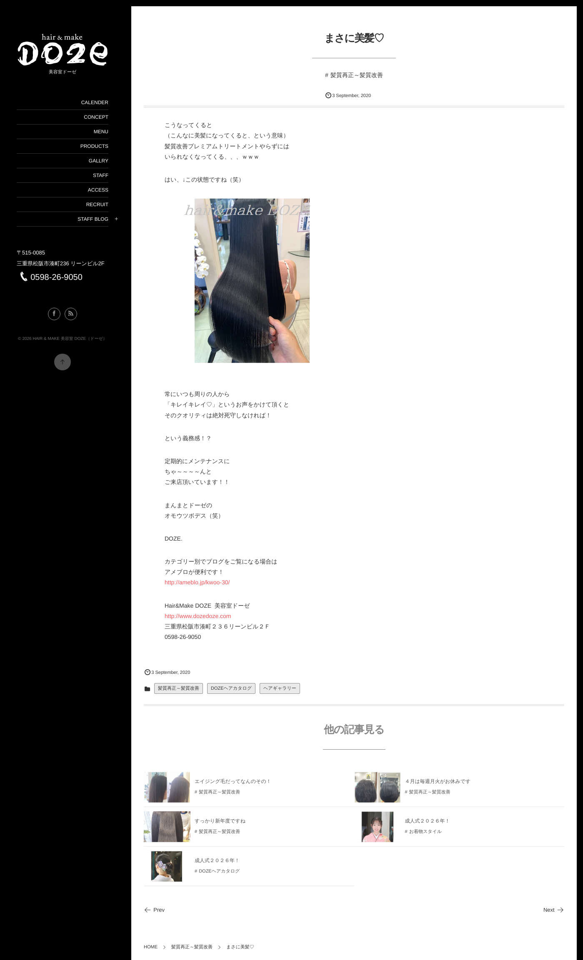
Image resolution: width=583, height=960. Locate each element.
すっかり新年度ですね (220, 824)
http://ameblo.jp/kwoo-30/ (197, 582)
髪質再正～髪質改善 (356, 75)
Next (553, 910)
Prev (154, 910)
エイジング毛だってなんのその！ (233, 784)
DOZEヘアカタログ (231, 688)
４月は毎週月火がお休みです (438, 784)
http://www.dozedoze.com (198, 616)
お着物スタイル (425, 835)
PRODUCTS (94, 146)
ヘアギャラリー (279, 688)
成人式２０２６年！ (427, 824)
